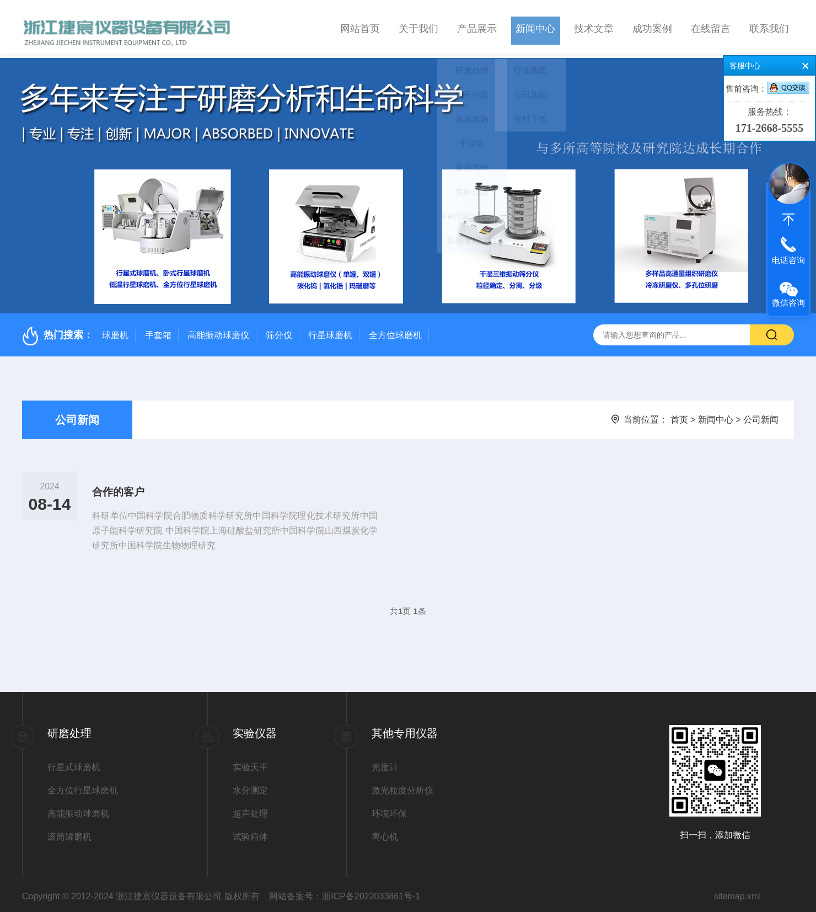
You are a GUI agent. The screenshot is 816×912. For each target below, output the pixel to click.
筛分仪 (279, 331)
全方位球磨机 (395, 331)
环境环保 (389, 809)
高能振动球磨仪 (218, 331)
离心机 (385, 833)
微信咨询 (788, 302)
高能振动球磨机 (78, 809)
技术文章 (594, 27)
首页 (679, 415)
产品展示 (477, 27)
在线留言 (711, 27)
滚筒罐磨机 (69, 833)
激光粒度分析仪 (402, 786)
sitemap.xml (737, 892)
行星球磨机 (330, 331)
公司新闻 (77, 416)
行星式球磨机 (73, 763)
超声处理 (250, 809)
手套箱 (158, 331)
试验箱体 (250, 833)
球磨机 (115, 331)
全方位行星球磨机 (82, 786)
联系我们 (769, 27)
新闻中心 (535, 27)
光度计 (385, 763)
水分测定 (250, 786)
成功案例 (652, 27)
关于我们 (418, 27)
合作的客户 (121, 490)
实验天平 (250, 763)
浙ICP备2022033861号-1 (371, 892)
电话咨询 (788, 260)
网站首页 (360, 27)
